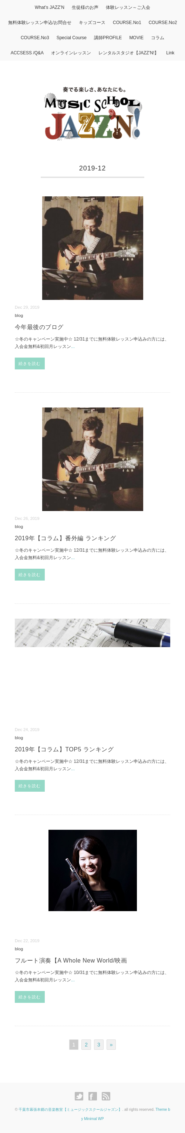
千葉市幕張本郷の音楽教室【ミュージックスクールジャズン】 (70, 1109)
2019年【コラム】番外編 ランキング (65, 538)
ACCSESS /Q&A (27, 52)
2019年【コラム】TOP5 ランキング (64, 749)
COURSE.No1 (127, 22)
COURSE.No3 (35, 37)
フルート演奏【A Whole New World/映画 (71, 960)
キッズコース (92, 22)
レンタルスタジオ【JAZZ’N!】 (128, 52)
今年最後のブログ (39, 327)
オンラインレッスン (71, 52)
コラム (157, 37)
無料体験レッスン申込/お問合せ (39, 22)
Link (170, 52)
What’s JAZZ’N (49, 7)
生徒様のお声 (85, 7)
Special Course (72, 37)
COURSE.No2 (163, 22)
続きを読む (29, 363)
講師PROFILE (108, 37)
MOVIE (136, 37)
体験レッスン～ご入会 (128, 7)
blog (19, 315)
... (73, 346)
